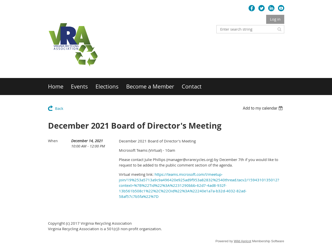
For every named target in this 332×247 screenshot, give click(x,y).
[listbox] (263, 108)
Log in (275, 19)
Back (59, 108)
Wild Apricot (242, 241)
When (53, 140)
